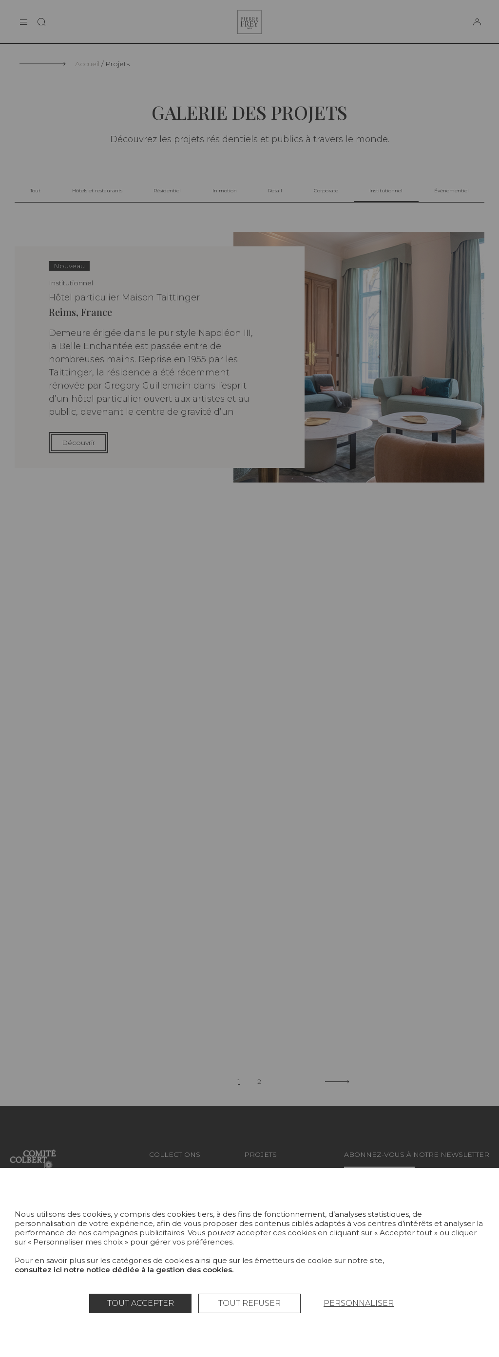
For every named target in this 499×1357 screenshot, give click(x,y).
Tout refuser (249, 1303)
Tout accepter (140, 1303)
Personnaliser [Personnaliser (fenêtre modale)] (359, 1303)
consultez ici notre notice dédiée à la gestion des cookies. (124, 1269)
